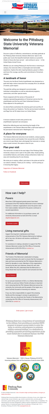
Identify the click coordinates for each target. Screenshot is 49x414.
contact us (30, 248)
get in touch (29, 311)
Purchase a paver (12, 223)
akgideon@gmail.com (12, 218)
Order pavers (20, 311)
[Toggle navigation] (5, 12)
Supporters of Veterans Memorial (13, 168)
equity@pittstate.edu (25, 406)
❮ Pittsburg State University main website (11, 1)
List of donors (11, 275)
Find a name (24, 183)
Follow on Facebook (9, 172)
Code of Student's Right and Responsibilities (27, 392)
